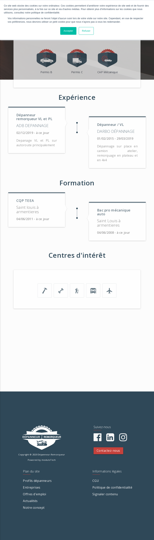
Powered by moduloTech (42, 459)
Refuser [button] (86, 31)
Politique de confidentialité (112, 487)
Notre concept (33, 507)
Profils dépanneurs (37, 481)
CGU (95, 481)
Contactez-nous (108, 451)
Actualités (30, 501)
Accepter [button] (68, 31)
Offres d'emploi (34, 494)
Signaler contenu (105, 494)
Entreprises (31, 487)
